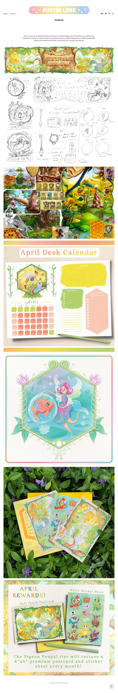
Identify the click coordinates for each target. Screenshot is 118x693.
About (6, 14)
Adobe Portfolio (63, 683)
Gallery (12, 14)
